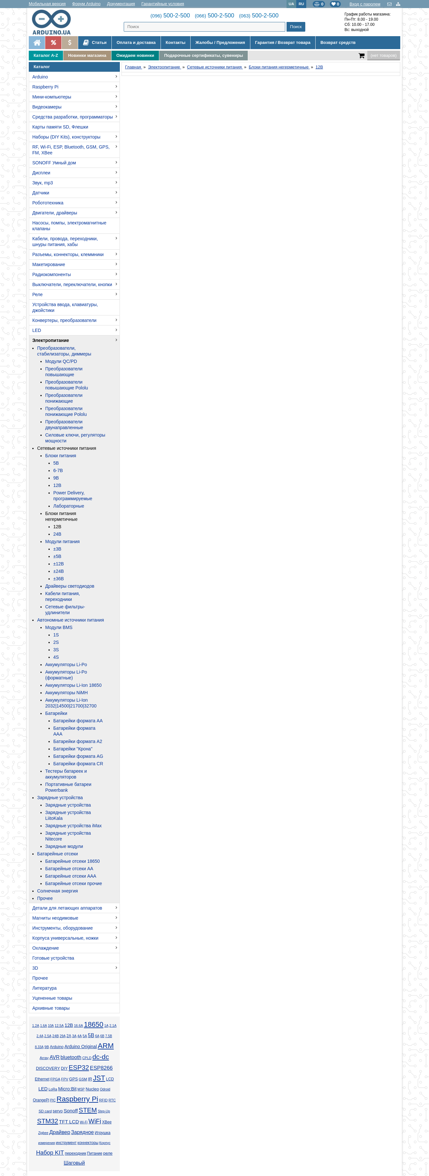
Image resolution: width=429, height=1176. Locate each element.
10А (51, 1025)
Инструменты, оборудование (62, 928)
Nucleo (92, 1089)
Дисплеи (41, 172)
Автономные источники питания (70, 620)
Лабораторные (68, 506)
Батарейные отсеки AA (69, 868)
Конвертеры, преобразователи (64, 320)
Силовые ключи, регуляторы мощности (75, 437)
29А (63, 1036)
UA (291, 4)
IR (90, 1079)
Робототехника (47, 202)
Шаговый (74, 1163)
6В (102, 1036)
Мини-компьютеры (51, 96)
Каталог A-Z (46, 55)
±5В (57, 556)
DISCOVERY (48, 1068)
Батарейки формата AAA (74, 731)
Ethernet (42, 1079)
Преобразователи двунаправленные (64, 424)
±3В (57, 549)
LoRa (52, 1089)
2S (56, 642)
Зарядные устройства (60, 797)
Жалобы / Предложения (220, 42)
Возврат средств (338, 42)
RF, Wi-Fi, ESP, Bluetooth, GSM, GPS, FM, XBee (71, 149)
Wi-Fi (84, 1122)
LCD (110, 1079)
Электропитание (50, 340)
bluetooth (70, 1057)
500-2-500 (170, 15)
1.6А (43, 1025)
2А (69, 1036)
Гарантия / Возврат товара (282, 42)
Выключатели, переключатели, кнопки (72, 284)
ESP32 (78, 1067)
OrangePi (41, 1100)
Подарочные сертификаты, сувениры (203, 55)
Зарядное (82, 1132)
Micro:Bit (67, 1088)
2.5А (47, 1036)
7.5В (108, 1036)
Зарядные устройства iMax (73, 825)
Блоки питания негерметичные (61, 516)
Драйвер (59, 1132)
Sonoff (71, 1110)
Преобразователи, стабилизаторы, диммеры (64, 351)
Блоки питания (60, 455)
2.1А (113, 1025)
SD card (45, 1111)
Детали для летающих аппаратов (67, 908)
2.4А (40, 1036)
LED (36, 330)
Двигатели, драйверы (54, 212)
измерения (46, 1143)
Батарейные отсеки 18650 (72, 861)
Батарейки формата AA (78, 720)
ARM (106, 1046)
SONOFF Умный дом (54, 162)
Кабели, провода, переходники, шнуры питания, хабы (65, 241)
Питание (94, 1153)
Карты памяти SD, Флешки (60, 126)
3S (56, 649)
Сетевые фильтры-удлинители (65, 609)
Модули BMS (58, 627)
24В (57, 534)
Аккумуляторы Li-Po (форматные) (66, 674)
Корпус (104, 1143)
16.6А (78, 1025)
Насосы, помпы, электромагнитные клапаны (69, 225)
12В (57, 485)
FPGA (55, 1079)
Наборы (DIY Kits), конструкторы (66, 136)
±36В (58, 578)
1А (106, 1025)
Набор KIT (50, 1153)
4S (56, 657)
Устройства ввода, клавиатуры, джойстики (65, 307)
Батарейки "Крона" (72, 748)
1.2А (35, 1025)
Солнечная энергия (57, 890)
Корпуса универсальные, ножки (65, 938)
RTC (112, 1100)
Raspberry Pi (45, 86)
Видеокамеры (46, 106)
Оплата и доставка (136, 42)
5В (56, 463)
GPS (73, 1079)
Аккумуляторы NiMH (66, 692)
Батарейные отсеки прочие (73, 883)
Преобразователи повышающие (63, 371)
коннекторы (88, 1142)
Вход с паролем (365, 4)
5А (85, 1036)
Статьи (95, 42)
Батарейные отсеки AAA (70, 876)
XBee (106, 1122)
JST (99, 1078)
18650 (93, 1024)
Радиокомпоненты (51, 274)
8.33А (39, 1047)
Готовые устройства (53, 958)
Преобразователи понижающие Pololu (66, 411)
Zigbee (43, 1133)
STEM (88, 1110)
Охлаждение (45, 948)
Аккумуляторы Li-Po (66, 664)
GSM (83, 1079)
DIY (64, 1068)
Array (44, 1058)
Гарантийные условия (162, 3)
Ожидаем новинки (135, 55)
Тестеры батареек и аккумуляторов (66, 774)
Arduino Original (80, 1046)
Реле (37, 294)
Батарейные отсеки (57, 853)
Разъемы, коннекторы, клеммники (68, 254)
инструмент (66, 1142)
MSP (81, 1089)
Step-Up (104, 1111)
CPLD (87, 1058)
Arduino (40, 76)
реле (107, 1153)
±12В (58, 563)
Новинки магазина (87, 55)
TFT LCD (69, 1121)
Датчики (40, 192)
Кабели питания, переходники (62, 596)
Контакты (175, 42)
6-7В (58, 470)
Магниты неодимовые (55, 918)
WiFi (95, 1121)
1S (56, 634)
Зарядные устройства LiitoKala (68, 815)
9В (56, 477)
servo (58, 1111)
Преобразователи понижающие (63, 398)
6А (97, 1036)
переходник (75, 1153)
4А (80, 1036)
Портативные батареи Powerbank (68, 787)
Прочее (45, 898)
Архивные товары (51, 1008)
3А (74, 1036)
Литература (44, 988)
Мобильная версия (47, 3)
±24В (58, 571)
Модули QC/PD (61, 361)
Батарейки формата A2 (77, 741)
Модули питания (62, 541)
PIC (53, 1100)
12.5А (59, 1025)
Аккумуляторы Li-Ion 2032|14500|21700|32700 (71, 702)
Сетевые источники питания (66, 448)
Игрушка (102, 1132)
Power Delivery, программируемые (72, 495)
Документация (121, 3)
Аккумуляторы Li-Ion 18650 (73, 685)
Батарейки (56, 713)
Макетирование (48, 264)
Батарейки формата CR (78, 763)
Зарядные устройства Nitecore (68, 835)
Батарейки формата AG (78, 756)
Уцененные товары (52, 998)
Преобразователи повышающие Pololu (66, 384)
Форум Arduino (86, 3)
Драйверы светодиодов (69, 586)
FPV (64, 1079)
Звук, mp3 (42, 182)
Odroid (105, 1089)
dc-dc (100, 1056)
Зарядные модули (64, 846)
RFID (103, 1100)
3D (35, 968)
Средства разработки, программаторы (72, 116)
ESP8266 (101, 1068)
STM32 (47, 1121)
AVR (54, 1057)
